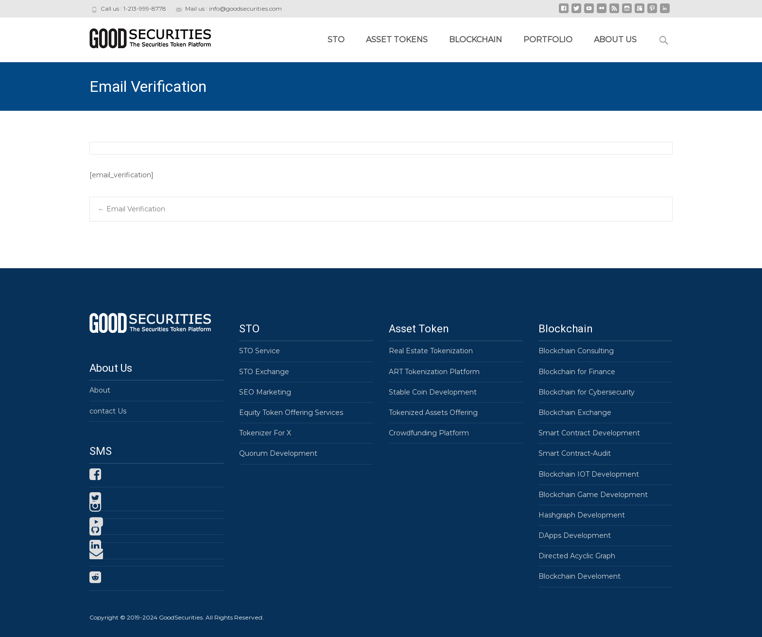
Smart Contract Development (589, 433)
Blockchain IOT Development (588, 474)
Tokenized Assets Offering (433, 412)
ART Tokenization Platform (434, 371)
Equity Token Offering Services (291, 412)
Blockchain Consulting (576, 350)
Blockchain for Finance (576, 371)
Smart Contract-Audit (574, 453)
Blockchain (475, 39)
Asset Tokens (397, 39)
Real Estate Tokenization (431, 350)
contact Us (107, 411)
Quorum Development (278, 453)
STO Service (259, 350)
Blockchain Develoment (579, 576)
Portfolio (547, 39)
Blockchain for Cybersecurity (586, 392)
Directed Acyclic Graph (576, 555)
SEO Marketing (265, 392)
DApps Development (574, 535)
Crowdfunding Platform (429, 433)
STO (336, 39)
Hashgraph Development (581, 515)
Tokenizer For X (265, 433)
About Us (615, 39)
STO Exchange (264, 371)
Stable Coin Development (433, 392)
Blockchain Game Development (593, 494)
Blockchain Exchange (574, 412)
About (99, 390)
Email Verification (131, 209)
